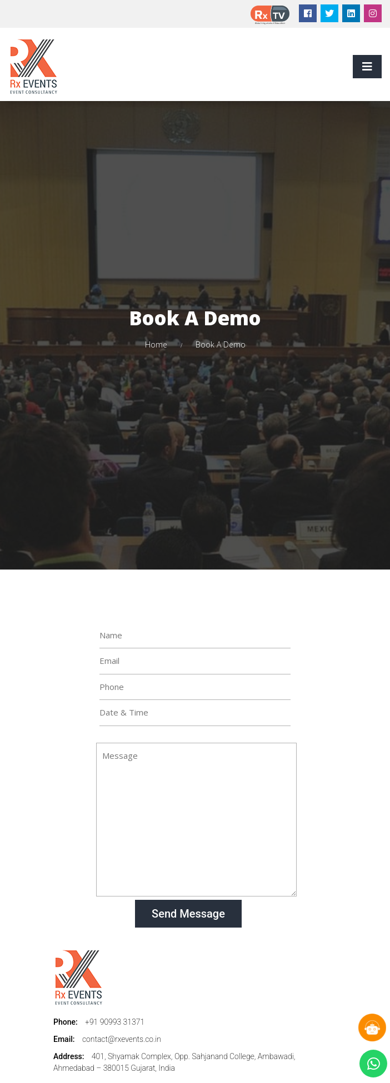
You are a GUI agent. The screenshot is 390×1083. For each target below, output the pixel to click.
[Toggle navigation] (367, 66)
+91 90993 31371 (114, 1021)
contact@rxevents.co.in (121, 1039)
